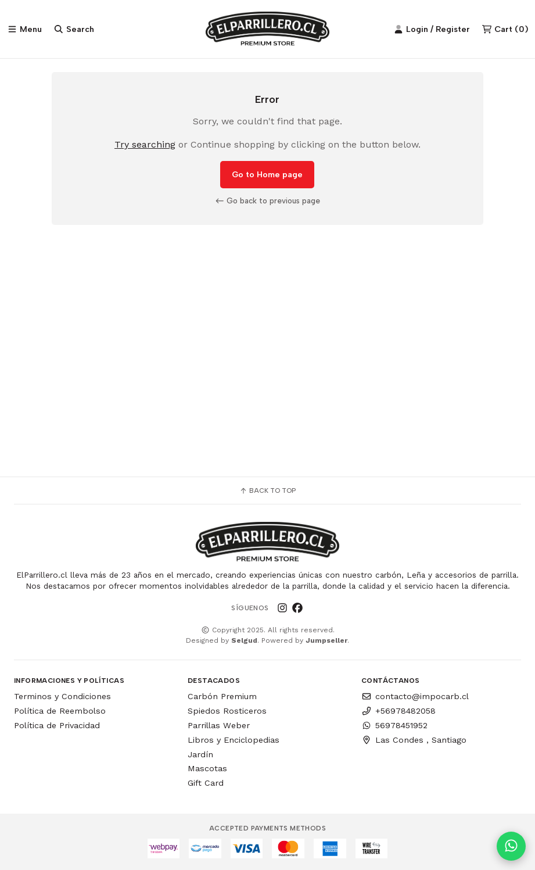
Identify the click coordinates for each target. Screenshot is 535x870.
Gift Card (206, 782)
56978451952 (394, 725)
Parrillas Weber (219, 725)
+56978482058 (398, 710)
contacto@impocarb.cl (415, 696)
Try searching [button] (144, 144)
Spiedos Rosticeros (227, 710)
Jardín (200, 754)
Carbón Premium (222, 696)
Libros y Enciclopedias (233, 739)
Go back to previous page (268, 200)
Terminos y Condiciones (62, 696)
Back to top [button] (267, 490)
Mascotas (207, 768)
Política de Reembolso (60, 710)
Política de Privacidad (57, 725)
